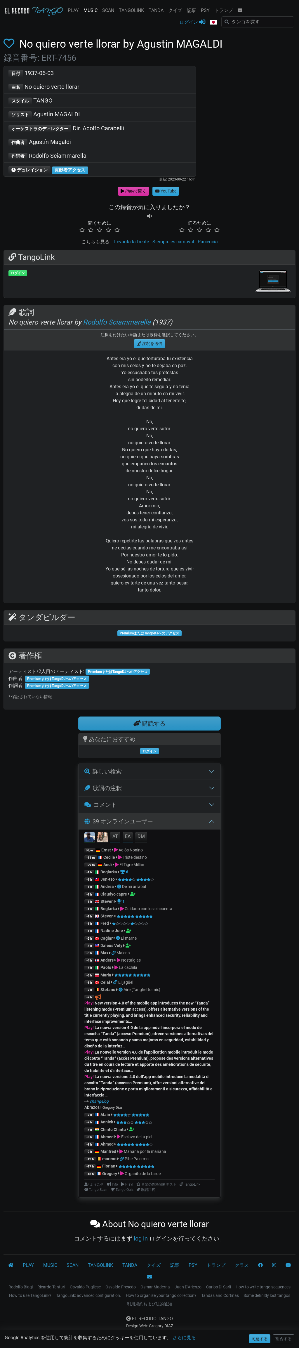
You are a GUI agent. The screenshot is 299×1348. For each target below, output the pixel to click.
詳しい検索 (103, 771)
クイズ (175, 10)
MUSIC (91, 10)
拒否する (283, 1338)
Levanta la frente (131, 241)
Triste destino (135, 857)
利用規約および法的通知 (149, 1304)
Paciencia (208, 241)
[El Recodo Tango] (11, 1265)
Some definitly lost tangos (267, 1295)
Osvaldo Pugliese (85, 1287)
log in (141, 1238)
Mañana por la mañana (145, 1151)
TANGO (30, 101)
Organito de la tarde (143, 1173)
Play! (89, 1003)
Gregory (109, 1173)
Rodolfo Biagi (20, 1287)
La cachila (128, 967)
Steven (107, 901)
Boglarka (108, 872)
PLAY (73, 10)
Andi (107, 864)
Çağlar (106, 938)
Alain (105, 1114)
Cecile (109, 857)
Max (104, 952)
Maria (105, 975)
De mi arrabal (134, 886)
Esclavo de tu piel (136, 1136)
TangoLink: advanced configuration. (88, 1295)
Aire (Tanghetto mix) (142, 989)
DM (141, 836)
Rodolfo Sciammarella (47, 156)
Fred (104, 923)
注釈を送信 (150, 343)
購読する (149, 723)
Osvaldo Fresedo (120, 1287)
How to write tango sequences (263, 1287)
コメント (100, 804)
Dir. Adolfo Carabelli (66, 129)
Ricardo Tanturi (51, 1287)
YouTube (165, 191)
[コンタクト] (149, 1277)
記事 (191, 10)
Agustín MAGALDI (44, 115)
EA (128, 836)
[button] (213, 22)
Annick (106, 1122)
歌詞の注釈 (103, 788)
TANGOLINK (131, 10)
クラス (242, 1265)
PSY (205, 10)
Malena (123, 952)
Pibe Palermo (137, 1158)
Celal (105, 982)
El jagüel (125, 982)
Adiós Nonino (131, 850)
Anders (107, 960)
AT (115, 836)
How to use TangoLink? (30, 1295)
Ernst (106, 850)
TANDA (156, 10)
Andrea (107, 886)
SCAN (108, 10)
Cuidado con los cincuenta (148, 908)
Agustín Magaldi (39, 142)
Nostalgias (131, 960)
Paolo (105, 967)
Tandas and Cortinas (220, 1295)
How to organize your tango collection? (161, 1295)
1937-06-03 (31, 73)
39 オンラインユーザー (118, 821)
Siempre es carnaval (173, 241)
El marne (129, 938)
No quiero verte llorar (43, 87)
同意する (259, 1338)
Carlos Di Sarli (218, 1287)
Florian (108, 1166)
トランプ (223, 10)
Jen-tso (107, 879)
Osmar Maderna (155, 1287)
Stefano (108, 989)
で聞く (133, 191)
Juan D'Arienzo (188, 1287)
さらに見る (184, 1337)
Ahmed (107, 1136)
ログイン (192, 22)
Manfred (108, 1151)
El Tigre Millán (131, 864)
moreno (109, 1158)
